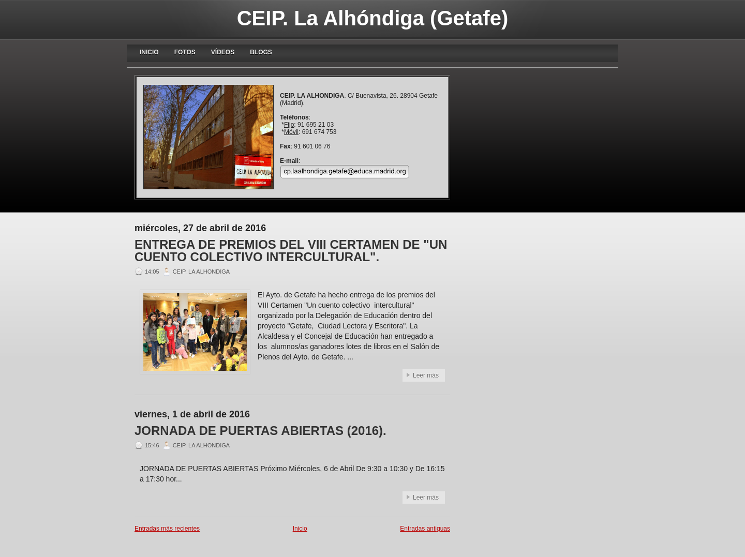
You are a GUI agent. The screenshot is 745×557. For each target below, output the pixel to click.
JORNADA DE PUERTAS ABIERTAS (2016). (260, 431)
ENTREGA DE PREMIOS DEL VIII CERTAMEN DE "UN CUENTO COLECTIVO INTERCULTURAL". (291, 250)
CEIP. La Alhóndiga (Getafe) (373, 18)
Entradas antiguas (425, 528)
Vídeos (222, 52)
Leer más (426, 375)
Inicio (149, 52)
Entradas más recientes (167, 528)
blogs (261, 52)
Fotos (185, 52)
